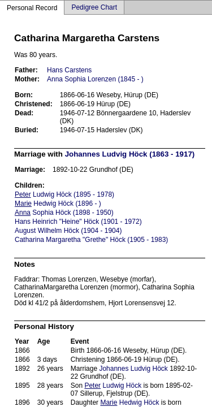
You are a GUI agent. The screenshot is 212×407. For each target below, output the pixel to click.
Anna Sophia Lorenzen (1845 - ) (95, 79)
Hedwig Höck (129, 402)
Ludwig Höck (112, 385)
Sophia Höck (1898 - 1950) (64, 213)
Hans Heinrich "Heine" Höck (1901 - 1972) (78, 222)
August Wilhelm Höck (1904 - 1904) (68, 231)
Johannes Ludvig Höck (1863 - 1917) (130, 154)
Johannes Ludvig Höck (133, 369)
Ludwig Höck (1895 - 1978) (64, 194)
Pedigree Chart (94, 7)
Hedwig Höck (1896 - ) (58, 203)
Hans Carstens (69, 70)
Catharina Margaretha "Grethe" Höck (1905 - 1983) (91, 240)
